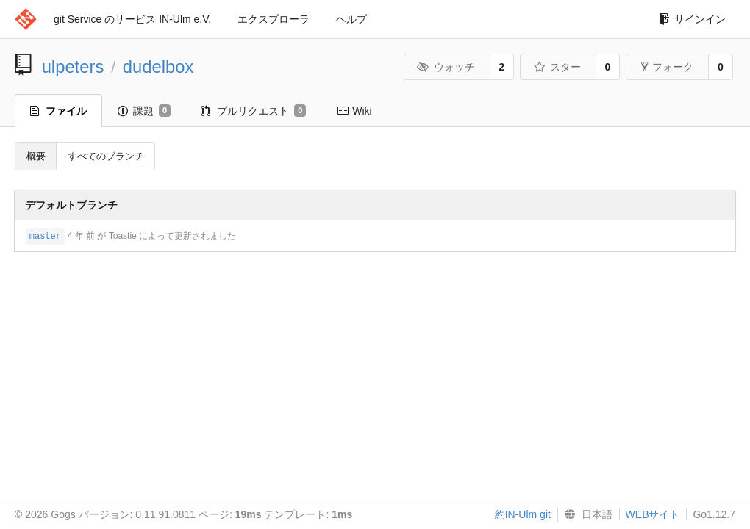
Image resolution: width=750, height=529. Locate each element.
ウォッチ (446, 67)
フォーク (667, 67)
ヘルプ (351, 19)
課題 (144, 111)
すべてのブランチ (106, 156)
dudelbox (158, 66)
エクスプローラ (274, 19)
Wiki (354, 111)
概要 (36, 156)
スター (557, 67)
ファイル (58, 111)
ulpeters (73, 66)
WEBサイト (653, 514)
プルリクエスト (253, 111)
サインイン (692, 19)
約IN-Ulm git (523, 514)
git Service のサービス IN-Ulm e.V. (132, 19)
